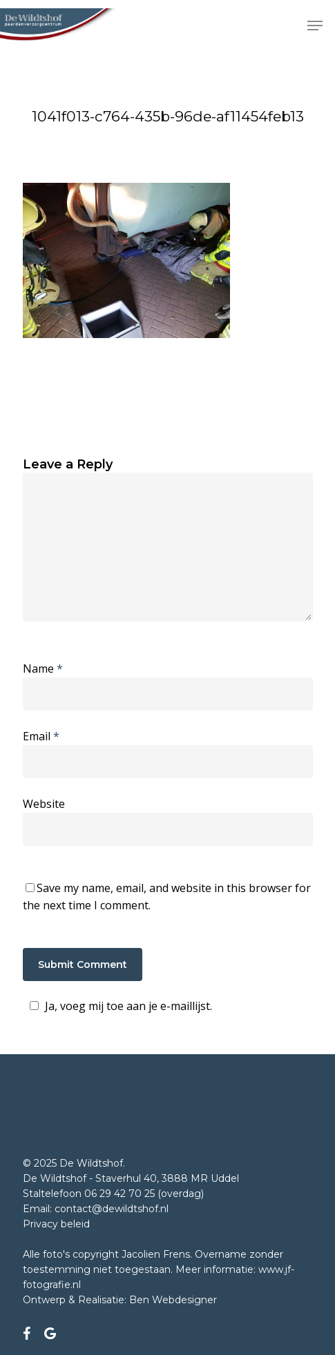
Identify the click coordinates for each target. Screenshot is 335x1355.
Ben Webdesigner (173, 1300)
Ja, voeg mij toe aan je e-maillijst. (119, 1005)
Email (41, 736)
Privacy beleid (56, 1224)
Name (43, 668)
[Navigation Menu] (315, 25)
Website (44, 803)
